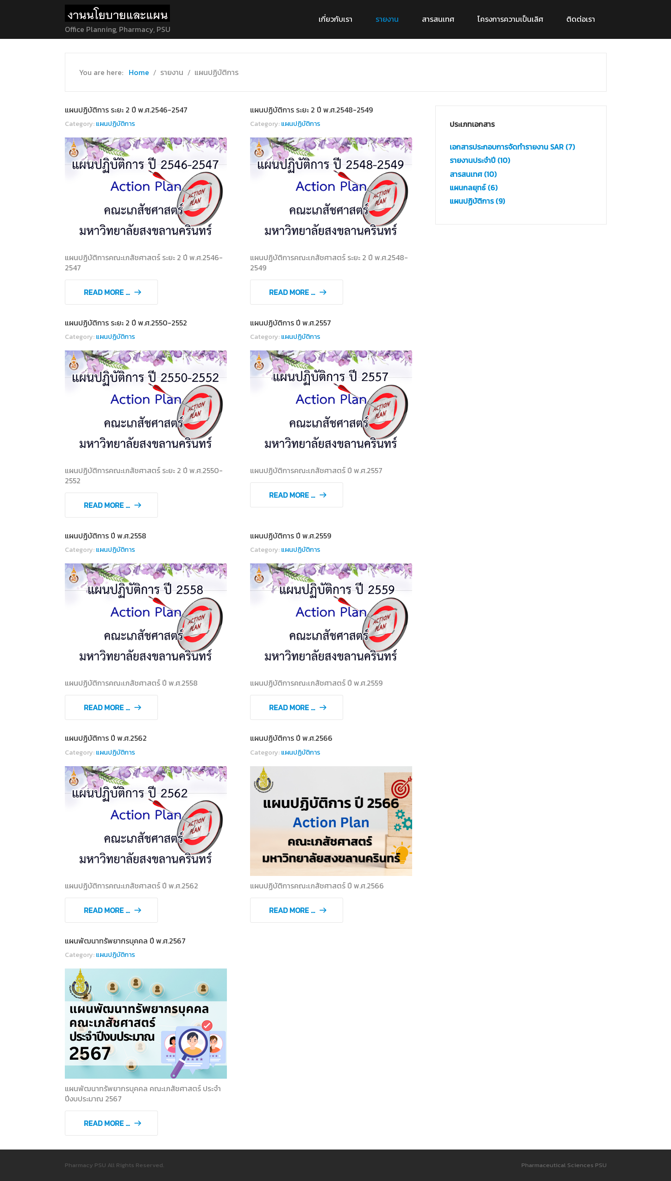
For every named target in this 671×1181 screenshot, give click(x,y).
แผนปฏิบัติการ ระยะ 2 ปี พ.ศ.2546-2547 (126, 109)
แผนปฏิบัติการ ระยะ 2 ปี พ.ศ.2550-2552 (126, 322)
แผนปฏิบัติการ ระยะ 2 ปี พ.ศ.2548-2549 (311, 109)
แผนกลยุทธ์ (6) (473, 187)
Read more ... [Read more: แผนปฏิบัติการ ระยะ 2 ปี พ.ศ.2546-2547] (107, 292)
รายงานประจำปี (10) (480, 160)
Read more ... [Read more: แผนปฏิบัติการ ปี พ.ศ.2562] (107, 910)
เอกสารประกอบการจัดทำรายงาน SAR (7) (512, 146)
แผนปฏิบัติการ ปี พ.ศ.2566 (291, 738)
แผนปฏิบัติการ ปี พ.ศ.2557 (290, 322)
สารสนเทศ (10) (473, 174)
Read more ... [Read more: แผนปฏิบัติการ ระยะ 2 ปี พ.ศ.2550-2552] (107, 505)
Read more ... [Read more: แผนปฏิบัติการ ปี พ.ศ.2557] (292, 495)
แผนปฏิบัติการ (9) (477, 200)
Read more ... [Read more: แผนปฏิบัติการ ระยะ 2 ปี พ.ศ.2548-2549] (292, 292)
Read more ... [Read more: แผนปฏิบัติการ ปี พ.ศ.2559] (292, 707)
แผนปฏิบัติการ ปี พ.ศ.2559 (290, 535)
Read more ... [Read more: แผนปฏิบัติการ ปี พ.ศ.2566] (292, 910)
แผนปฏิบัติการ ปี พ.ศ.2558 (105, 535)
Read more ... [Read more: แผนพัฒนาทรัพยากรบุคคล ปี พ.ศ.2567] (107, 1123)
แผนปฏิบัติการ (115, 124)
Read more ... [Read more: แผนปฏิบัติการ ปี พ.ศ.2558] (107, 707)
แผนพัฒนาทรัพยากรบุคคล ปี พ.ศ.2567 (125, 940)
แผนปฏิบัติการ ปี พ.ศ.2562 (106, 738)
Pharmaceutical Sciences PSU (564, 1165)
